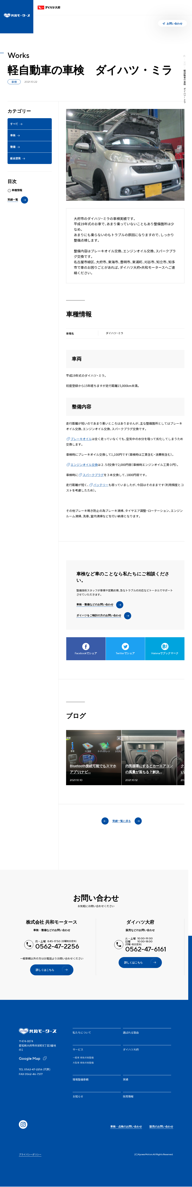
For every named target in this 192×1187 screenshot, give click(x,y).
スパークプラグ (93, 475)
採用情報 (128, 1096)
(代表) (34, 1069)
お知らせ (78, 1096)
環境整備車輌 (80, 1079)
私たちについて (82, 1032)
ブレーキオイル (81, 439)
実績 (184, 63)
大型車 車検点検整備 (83, 1062)
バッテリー (100, 484)
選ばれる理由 (131, 1032)
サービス (78, 1049)
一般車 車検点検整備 (83, 1057)
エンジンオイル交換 (84, 464)
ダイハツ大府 (131, 1049)
